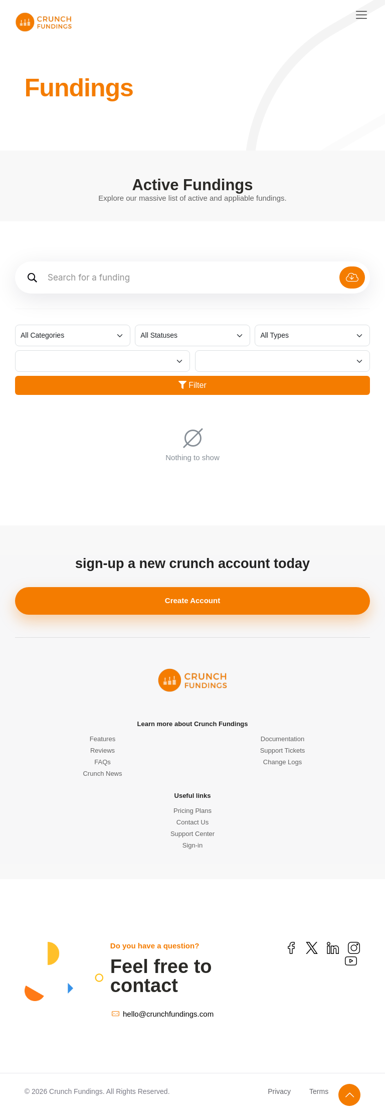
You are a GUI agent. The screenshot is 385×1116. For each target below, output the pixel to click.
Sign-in (192, 845)
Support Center (192, 834)
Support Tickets (282, 750)
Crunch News (102, 773)
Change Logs (282, 762)
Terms (318, 1091)
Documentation (282, 739)
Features (102, 739)
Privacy (279, 1091)
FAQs (102, 762)
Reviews (102, 750)
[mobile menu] (361, 15)
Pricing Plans (192, 810)
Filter (192, 385)
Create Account (192, 600)
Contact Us (192, 822)
